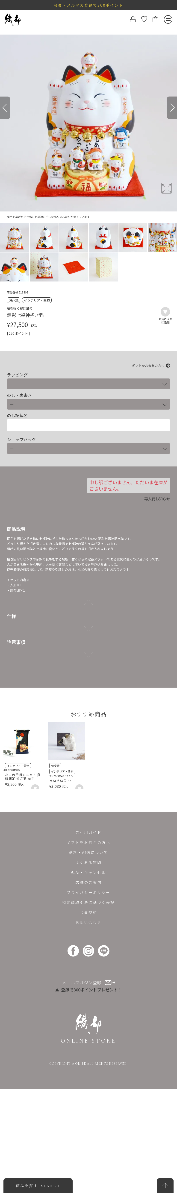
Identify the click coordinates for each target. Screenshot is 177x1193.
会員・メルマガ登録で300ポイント (88, 5)
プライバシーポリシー (88, 892)
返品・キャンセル (88, 872)
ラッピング (17, 374)
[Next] (172, 108)
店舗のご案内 (88, 882)
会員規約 (88, 912)
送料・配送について (88, 852)
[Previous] (5, 108)
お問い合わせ (88, 922)
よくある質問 (88, 862)
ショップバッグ (21, 439)
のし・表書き (19, 395)
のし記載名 (17, 415)
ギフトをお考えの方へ (148, 365)
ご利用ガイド (88, 832)
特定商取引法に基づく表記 (88, 902)
